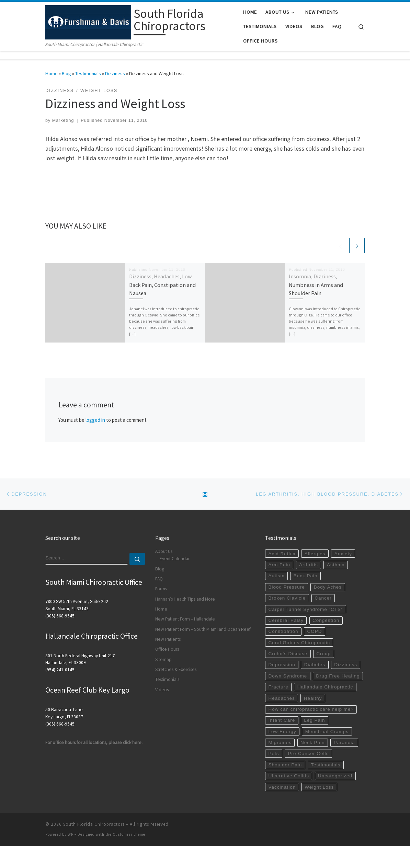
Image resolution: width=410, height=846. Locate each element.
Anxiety (343, 553)
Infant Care (281, 720)
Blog (66, 73)
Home (51, 73)
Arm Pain (279, 564)
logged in (95, 420)
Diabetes (314, 664)
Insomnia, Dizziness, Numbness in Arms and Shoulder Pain (316, 285)
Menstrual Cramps (327, 731)
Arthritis (308, 564)
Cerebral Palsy (286, 620)
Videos (162, 690)
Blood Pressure (286, 587)
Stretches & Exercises (175, 669)
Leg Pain (314, 720)
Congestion (325, 620)
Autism (276, 575)
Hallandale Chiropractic (325, 686)
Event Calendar (175, 558)
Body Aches (328, 587)
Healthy (313, 698)
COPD (314, 631)
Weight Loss (319, 787)
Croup (323, 653)
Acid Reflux (281, 553)
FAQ (159, 579)
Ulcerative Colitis (288, 775)
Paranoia (344, 742)
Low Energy (282, 731)
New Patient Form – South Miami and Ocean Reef (203, 629)
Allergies (315, 553)
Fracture (278, 686)
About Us (163, 551)
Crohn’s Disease (287, 653)
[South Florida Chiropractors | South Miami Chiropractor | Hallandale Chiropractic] (88, 21)
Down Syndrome (287, 676)
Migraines (280, 742)
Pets (273, 753)
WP (70, 834)
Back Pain (306, 575)
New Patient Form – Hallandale (185, 619)
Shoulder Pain (285, 764)
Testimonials (88, 73)
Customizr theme (129, 834)
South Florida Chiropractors (94, 824)
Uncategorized (335, 775)
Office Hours (167, 649)
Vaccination (282, 787)
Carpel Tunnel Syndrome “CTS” (305, 609)
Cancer (323, 598)
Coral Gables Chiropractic (299, 642)
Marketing (63, 120)
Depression (281, 664)
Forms (161, 589)
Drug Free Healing (338, 676)
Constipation (283, 631)
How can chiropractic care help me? (311, 709)
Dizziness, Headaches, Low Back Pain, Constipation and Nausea (162, 285)
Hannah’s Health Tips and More (185, 599)
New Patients (168, 639)
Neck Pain (312, 742)
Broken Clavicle (287, 598)
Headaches (281, 698)
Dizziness (115, 73)
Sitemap (163, 659)
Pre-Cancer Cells (308, 753)
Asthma (336, 564)
